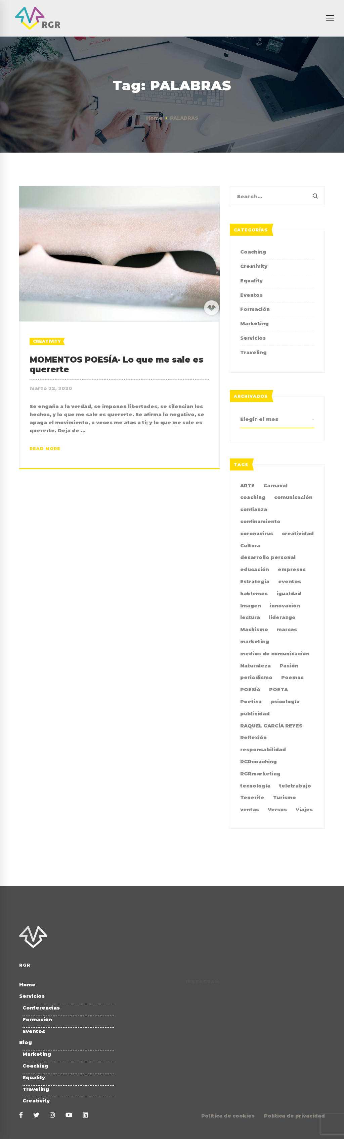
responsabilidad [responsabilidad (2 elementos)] (263, 750)
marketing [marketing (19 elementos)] (254, 642)
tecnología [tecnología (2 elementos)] (255, 786)
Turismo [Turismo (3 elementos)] (284, 798)
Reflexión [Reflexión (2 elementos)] (253, 738)
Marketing (254, 324)
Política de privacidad (294, 1116)
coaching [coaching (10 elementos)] (252, 497)
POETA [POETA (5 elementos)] (278, 690)
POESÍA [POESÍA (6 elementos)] (250, 690)
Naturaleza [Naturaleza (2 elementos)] (255, 666)
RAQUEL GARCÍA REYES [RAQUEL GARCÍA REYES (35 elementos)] (271, 726)
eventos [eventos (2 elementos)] (289, 582)
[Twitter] (36, 1115)
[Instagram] (52, 1115)
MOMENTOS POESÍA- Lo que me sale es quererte (116, 364)
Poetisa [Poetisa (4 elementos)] (251, 702)
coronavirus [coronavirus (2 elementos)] (256, 534)
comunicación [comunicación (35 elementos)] (293, 497)
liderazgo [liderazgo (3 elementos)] (282, 617)
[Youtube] (69, 1115)
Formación (255, 309)
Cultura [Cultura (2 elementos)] (250, 546)
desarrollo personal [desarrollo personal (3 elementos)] (268, 557)
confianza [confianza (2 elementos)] (253, 509)
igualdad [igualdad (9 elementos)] (288, 594)
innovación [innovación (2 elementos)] (285, 606)
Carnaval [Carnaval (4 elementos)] (275, 486)
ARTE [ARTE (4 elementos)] (247, 486)
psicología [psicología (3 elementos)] (285, 702)
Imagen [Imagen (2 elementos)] (250, 606)
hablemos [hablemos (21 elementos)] (254, 594)
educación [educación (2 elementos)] (254, 569)
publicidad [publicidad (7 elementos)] (255, 714)
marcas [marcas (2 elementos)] (287, 630)
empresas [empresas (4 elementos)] (292, 569)
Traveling (253, 352)
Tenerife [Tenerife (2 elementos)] (252, 798)
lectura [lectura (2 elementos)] (250, 617)
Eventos (251, 295)
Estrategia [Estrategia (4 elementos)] (254, 582)
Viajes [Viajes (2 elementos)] (304, 810)
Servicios (253, 338)
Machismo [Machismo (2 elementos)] (254, 630)
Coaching (253, 252)
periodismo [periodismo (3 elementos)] (256, 677)
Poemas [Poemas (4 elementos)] (292, 677)
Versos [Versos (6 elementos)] (277, 810)
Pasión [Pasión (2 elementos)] (289, 666)
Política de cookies (228, 1116)
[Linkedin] (85, 1115)
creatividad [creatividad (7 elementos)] (298, 534)
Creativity (47, 341)
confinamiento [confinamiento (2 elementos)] (260, 522)
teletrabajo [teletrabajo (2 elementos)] (295, 786)
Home (154, 118)
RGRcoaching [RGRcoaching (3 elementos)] (258, 762)
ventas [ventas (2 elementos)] (249, 810)
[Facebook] (21, 1115)
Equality (251, 281)
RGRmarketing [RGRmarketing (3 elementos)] (260, 774)
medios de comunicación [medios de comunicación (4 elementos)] (274, 654)
